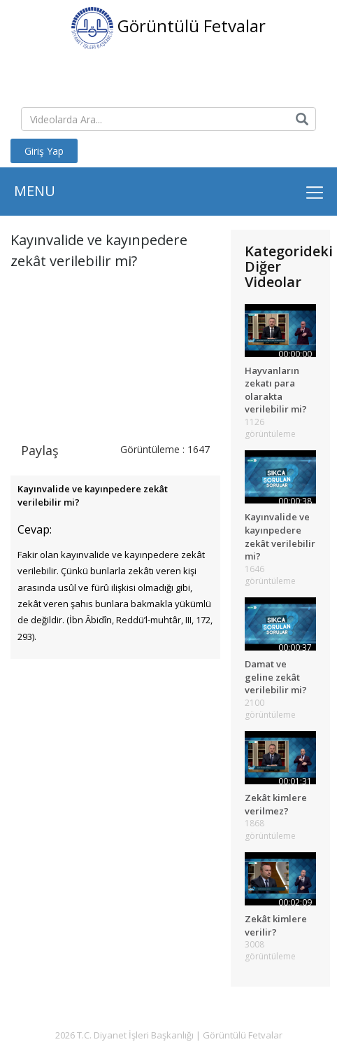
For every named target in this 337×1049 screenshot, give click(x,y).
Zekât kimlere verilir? (276, 925)
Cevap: (34, 529)
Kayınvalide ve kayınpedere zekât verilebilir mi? (280, 536)
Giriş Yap (44, 151)
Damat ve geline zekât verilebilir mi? (276, 677)
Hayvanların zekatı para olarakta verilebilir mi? (276, 390)
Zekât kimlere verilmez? (276, 804)
